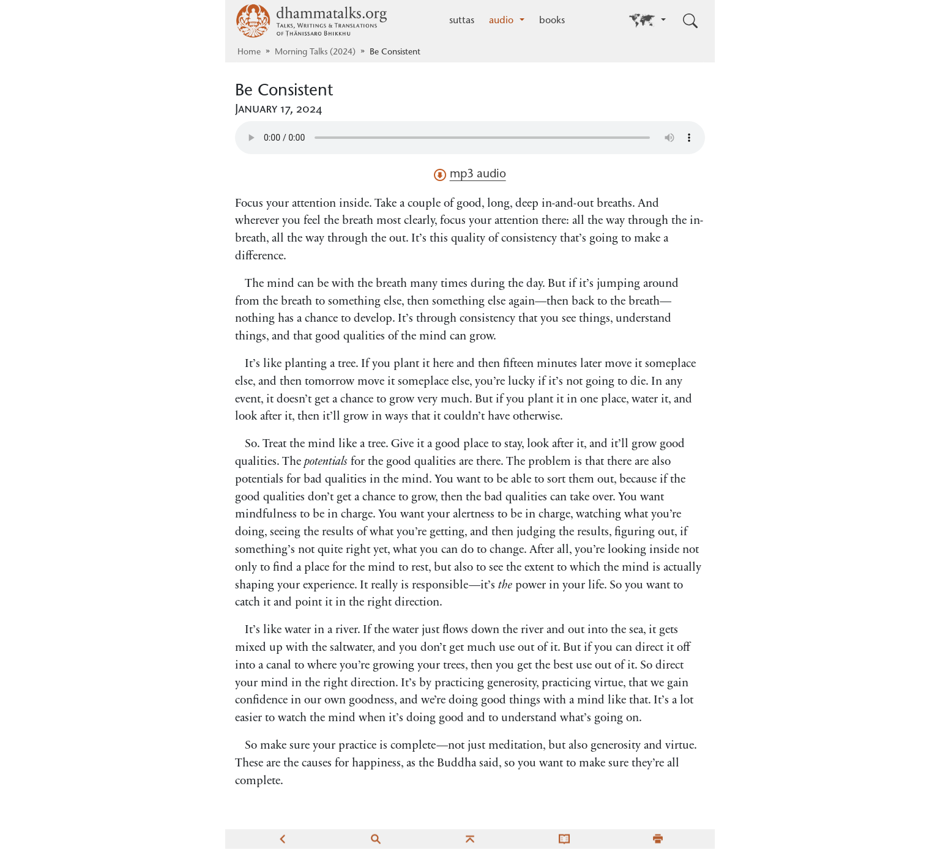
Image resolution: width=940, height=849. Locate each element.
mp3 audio (469, 175)
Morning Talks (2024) (315, 52)
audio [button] (503, 21)
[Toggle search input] (690, 20)
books (552, 21)
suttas (461, 21)
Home (249, 52)
